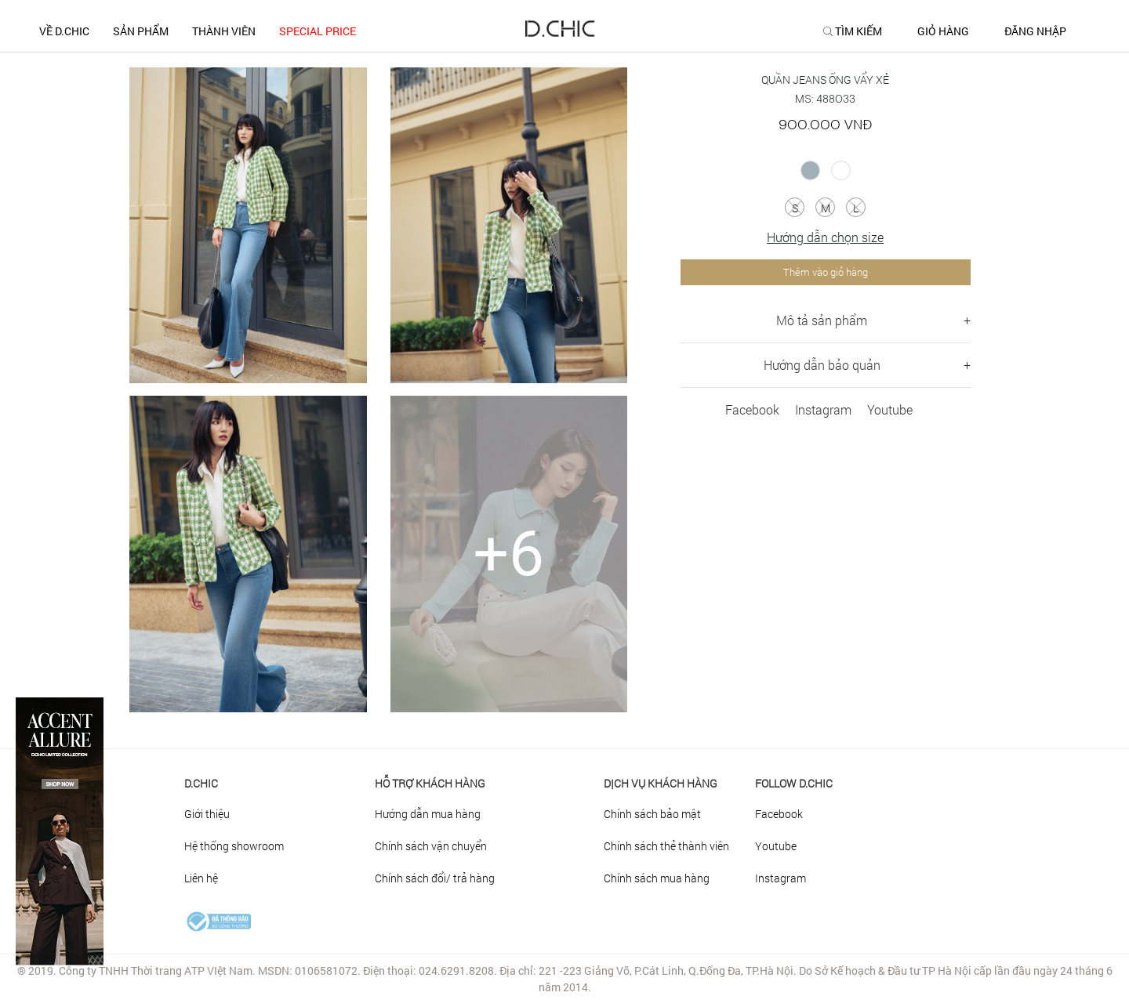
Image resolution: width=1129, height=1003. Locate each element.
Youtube (890, 409)
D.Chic (201, 783)
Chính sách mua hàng (657, 878)
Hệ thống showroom (234, 845)
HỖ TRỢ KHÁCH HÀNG (430, 783)
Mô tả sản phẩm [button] (821, 320)
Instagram (823, 409)
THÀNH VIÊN (224, 31)
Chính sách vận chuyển (431, 845)
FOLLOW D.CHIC (794, 783)
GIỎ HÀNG (943, 31)
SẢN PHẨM (141, 31)
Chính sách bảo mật (652, 813)
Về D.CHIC (64, 31)
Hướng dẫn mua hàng (428, 813)
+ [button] (967, 320)
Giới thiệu (207, 813)
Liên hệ (201, 878)
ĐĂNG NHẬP (1035, 31)
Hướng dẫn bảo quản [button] (822, 365)
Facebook (752, 409)
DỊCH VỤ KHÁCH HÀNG (660, 783)
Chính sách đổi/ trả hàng (435, 878)
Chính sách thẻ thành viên (666, 845)
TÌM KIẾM (858, 31)
